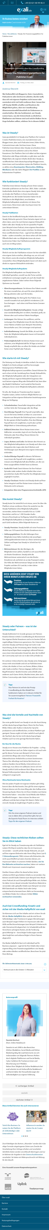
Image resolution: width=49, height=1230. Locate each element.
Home (4, 34)
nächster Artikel (23, 1099)
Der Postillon (35, 169)
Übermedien (31, 167)
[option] (13, 1123)
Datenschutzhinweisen (34, 1154)
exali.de (24, 10)
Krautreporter (19, 167)
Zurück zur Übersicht (10, 89)
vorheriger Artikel (26, 1086)
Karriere (5, 1203)
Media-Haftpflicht (15, 916)
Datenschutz (6, 1226)
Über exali (6, 1197)
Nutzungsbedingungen (10, 1220)
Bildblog (39, 167)
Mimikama (6, 169)
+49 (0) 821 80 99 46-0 (35, 2)
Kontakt (5, 1209)
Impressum (6, 1214)
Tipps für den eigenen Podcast (20, 821)
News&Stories (12, 34)
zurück (24, 1093)
